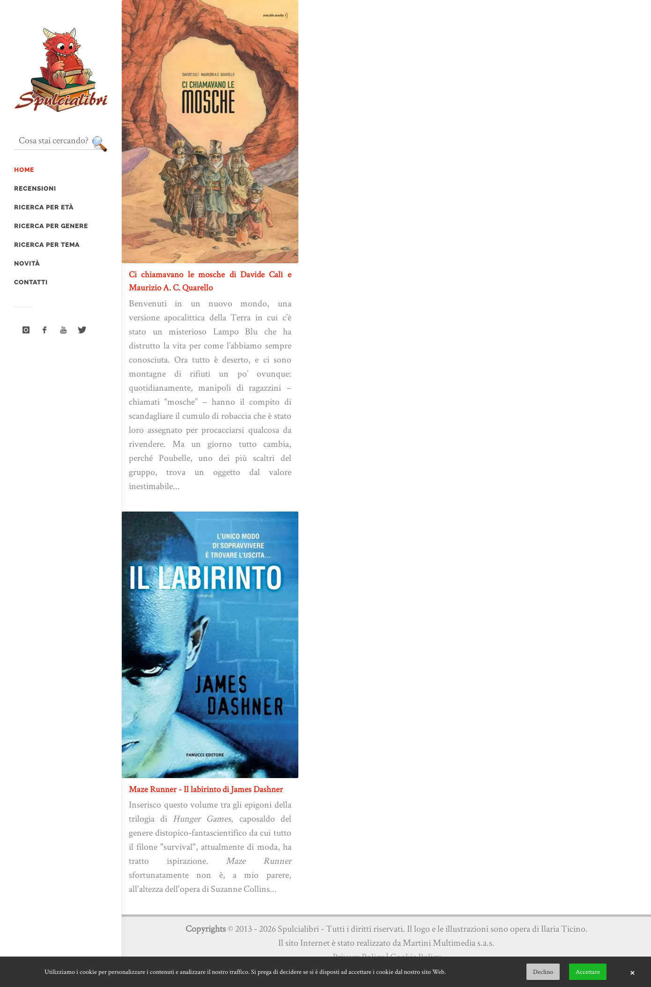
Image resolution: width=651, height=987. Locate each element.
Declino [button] (543, 971)
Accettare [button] (588, 971)
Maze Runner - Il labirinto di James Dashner (206, 789)
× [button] (632, 972)
